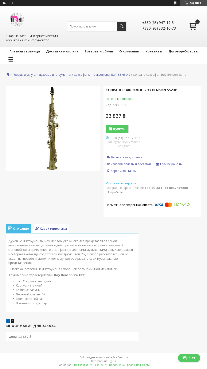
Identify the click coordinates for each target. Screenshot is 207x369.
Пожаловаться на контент (90, 365)
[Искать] (121, 26)
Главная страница (24, 51)
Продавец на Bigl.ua (103, 361)
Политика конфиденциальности (129, 365)
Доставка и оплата (62, 51)
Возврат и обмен (99, 51)
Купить (119, 129)
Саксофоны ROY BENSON (112, 75)
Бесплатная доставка (126, 157)
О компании (129, 51)
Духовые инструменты (55, 75)
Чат (189, 358)
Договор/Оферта (183, 51)
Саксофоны (82, 75)
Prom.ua (123, 357)
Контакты (153, 51)
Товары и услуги (24, 75)
